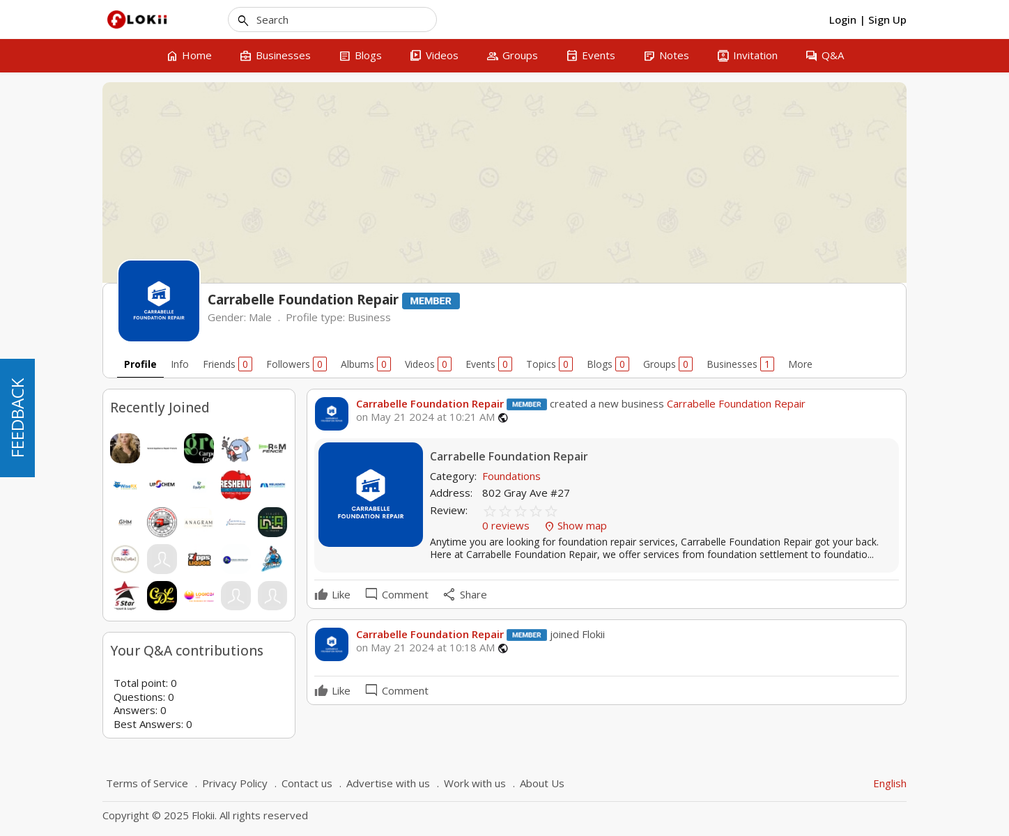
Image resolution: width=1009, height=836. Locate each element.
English (890, 783)
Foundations (511, 476)
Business (369, 317)
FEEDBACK (17, 418)
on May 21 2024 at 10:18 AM (425, 647)
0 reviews (507, 525)
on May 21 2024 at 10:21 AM (425, 417)
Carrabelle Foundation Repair (430, 403)
